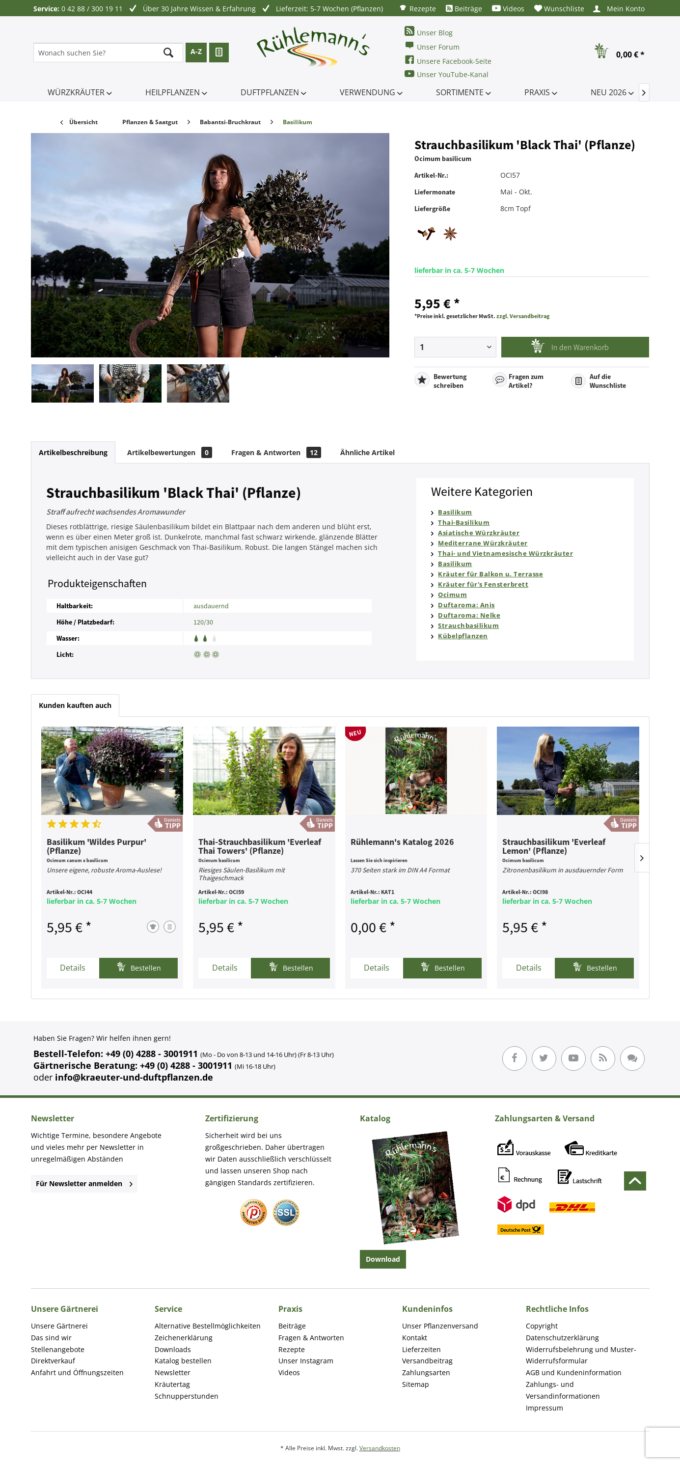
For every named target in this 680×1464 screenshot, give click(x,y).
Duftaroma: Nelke (469, 615)
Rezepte (417, 8)
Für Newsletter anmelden (84, 1183)
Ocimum (452, 594)
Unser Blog (429, 31)
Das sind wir (51, 1337)
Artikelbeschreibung (73, 452)
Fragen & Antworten (276, 452)
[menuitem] (417, 8)
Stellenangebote (57, 1349)
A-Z (196, 51)
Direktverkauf (53, 1360)
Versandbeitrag (427, 1360)
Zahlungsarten (426, 1372)
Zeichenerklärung (184, 1337)
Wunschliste (559, 8)
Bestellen (138, 967)
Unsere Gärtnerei (59, 1325)
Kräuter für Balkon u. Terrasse (490, 573)
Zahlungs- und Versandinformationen (563, 1390)
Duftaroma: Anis (466, 604)
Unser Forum (432, 46)
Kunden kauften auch (75, 705)
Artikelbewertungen (169, 452)
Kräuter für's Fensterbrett (483, 584)
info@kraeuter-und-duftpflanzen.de (134, 1077)
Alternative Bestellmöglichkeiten (208, 1325)
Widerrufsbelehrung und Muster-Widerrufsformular (581, 1355)
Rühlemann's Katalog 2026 (402, 842)
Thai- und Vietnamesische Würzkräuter (505, 553)
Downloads (173, 1349)
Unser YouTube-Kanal (447, 74)
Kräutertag (172, 1384)
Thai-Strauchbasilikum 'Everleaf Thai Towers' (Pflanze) (259, 847)
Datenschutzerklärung (562, 1337)
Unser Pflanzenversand (440, 1325)
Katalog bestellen (183, 1360)
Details (72, 967)
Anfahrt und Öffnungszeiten (77, 1372)
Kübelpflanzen (463, 635)
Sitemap (415, 1384)
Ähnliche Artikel (367, 452)
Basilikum (455, 512)
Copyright (542, 1325)
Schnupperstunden (186, 1396)
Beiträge (464, 8)
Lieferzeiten (421, 1349)
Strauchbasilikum (468, 625)
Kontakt (414, 1337)
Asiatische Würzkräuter (478, 532)
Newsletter (172, 1372)
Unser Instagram (305, 1360)
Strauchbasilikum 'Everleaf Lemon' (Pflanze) (553, 847)
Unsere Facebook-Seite (448, 60)
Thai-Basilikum (464, 522)
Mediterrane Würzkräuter (483, 543)
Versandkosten (379, 1448)
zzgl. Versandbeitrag (522, 316)
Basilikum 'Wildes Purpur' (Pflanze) (96, 847)
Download (383, 1259)
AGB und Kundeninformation (574, 1372)
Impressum (544, 1407)
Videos (508, 8)
